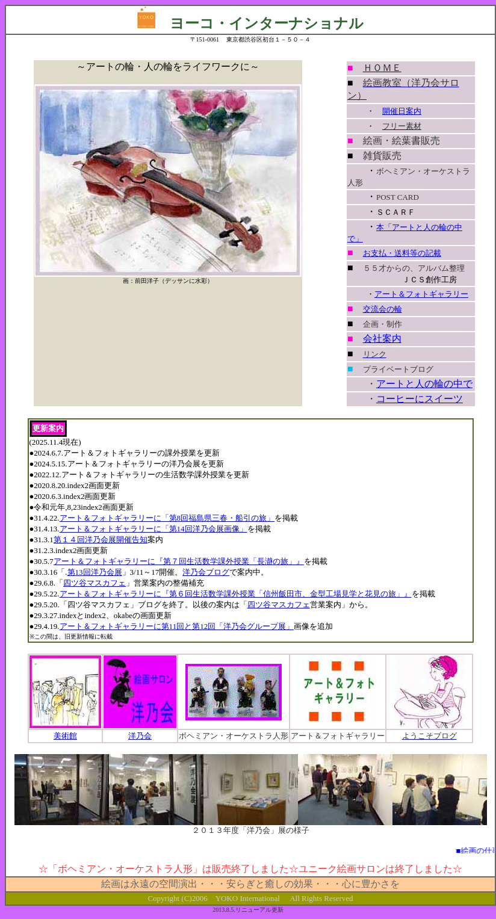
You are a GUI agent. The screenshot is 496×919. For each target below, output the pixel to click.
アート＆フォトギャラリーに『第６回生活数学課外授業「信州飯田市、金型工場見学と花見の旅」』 (236, 593)
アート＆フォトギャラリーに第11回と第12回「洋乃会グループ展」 (177, 626)
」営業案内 (145, 582)
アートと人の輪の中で (424, 384)
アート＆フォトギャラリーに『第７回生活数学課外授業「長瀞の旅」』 (179, 561)
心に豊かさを (371, 884)
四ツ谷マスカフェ (94, 582)
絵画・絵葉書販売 (401, 140)
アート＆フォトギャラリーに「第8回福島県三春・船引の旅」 (167, 517)
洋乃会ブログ (205, 572)
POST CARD (397, 197)
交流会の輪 (382, 309)
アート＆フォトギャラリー (421, 294)
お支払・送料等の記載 (402, 253)
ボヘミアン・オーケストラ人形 (233, 735)
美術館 (65, 735)
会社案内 (382, 338)
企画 (371, 324)
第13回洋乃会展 (94, 572)
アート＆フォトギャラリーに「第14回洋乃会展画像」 (153, 528)
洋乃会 (140, 735)
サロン (370, 869)
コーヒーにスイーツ (419, 399)
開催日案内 (401, 111)
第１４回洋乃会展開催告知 (100, 539)
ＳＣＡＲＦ (395, 212)
